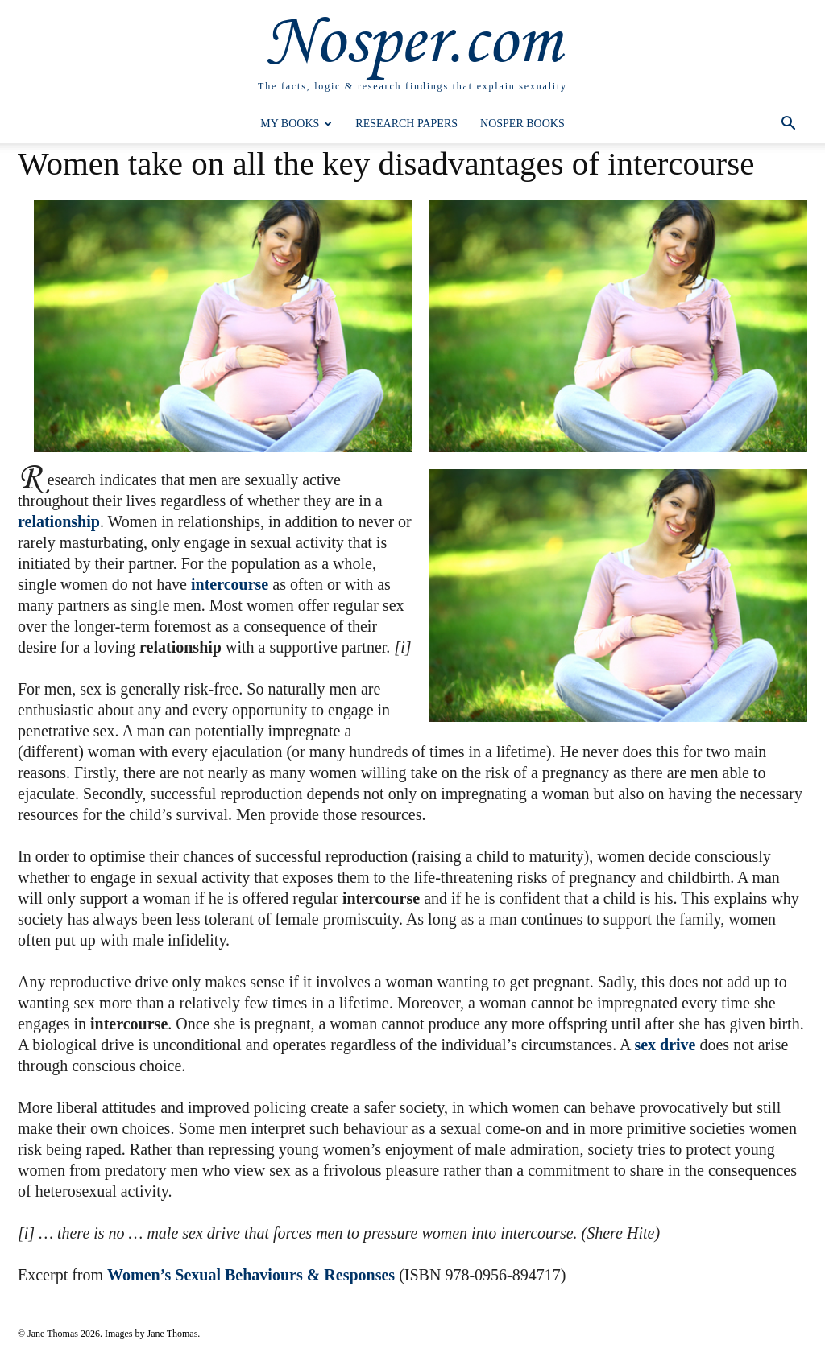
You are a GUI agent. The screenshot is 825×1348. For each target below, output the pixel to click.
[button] (788, 125)
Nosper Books (522, 123)
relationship (59, 521)
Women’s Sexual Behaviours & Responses (251, 1275)
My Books (296, 123)
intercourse (229, 584)
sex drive (664, 1044)
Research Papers (406, 123)
